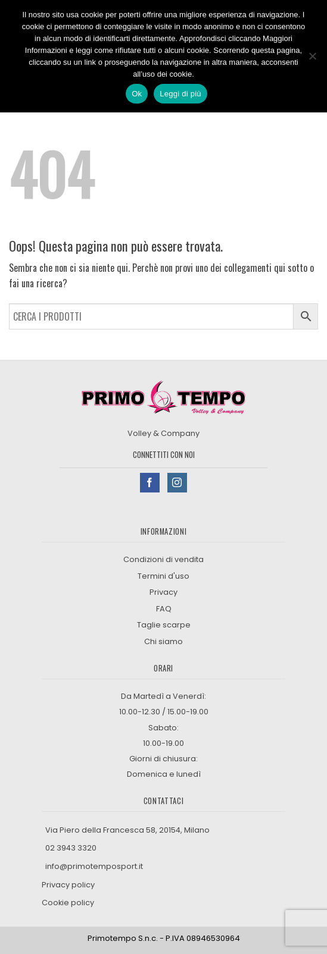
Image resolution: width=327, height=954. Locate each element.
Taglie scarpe (164, 625)
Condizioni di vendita (163, 559)
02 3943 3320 (70, 848)
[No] (312, 59)
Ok (137, 93)
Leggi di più (180, 93)
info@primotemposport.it (94, 866)
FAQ (164, 609)
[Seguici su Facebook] (150, 482)
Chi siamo (163, 641)
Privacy (163, 592)
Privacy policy (69, 885)
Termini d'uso (163, 576)
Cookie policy (68, 902)
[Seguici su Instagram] (177, 482)
